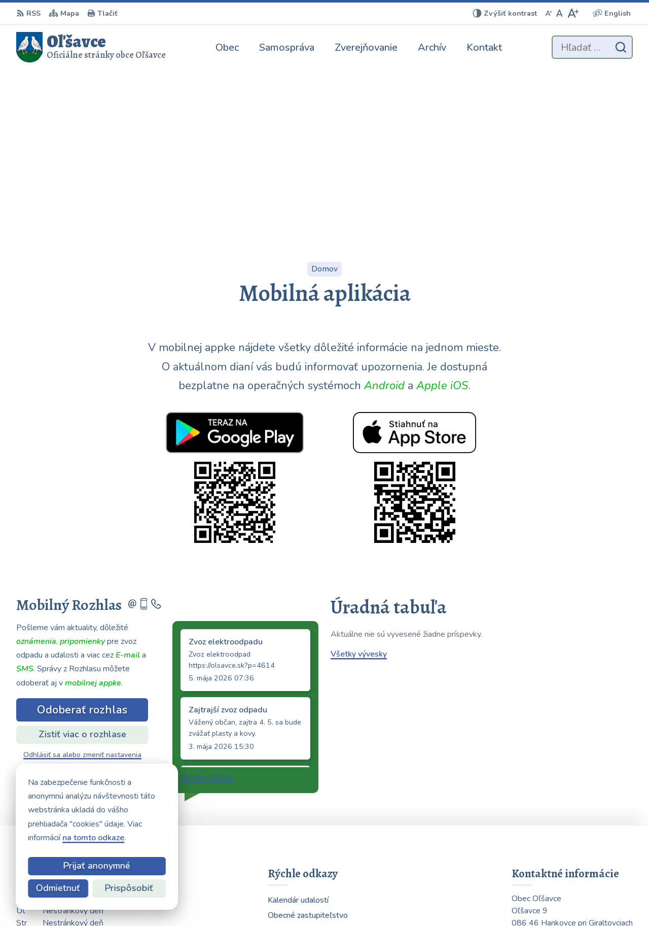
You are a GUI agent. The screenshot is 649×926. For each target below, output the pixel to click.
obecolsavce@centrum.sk (559, 841)
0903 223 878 (539, 816)
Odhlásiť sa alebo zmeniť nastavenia (82, 588)
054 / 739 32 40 (542, 829)
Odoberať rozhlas (82, 543)
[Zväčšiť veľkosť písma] (573, 13)
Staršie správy (207, 610)
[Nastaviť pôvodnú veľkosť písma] (559, 13)
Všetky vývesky (359, 487)
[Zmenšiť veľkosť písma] (548, 13)
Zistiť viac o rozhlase (82, 567)
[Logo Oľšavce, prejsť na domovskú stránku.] (91, 47)
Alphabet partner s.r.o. (341, 898)
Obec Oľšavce (476, 898)
